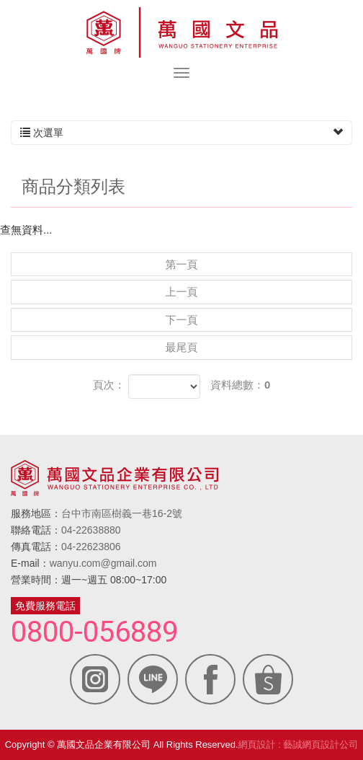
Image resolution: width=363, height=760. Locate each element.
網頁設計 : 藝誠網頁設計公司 (298, 744)
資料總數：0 (240, 385)
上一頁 (182, 292)
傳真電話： (36, 546)
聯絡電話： (36, 530)
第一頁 (182, 264)
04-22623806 (91, 546)
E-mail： (30, 563)
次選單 (181, 132)
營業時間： (36, 580)
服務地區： (36, 513)
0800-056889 (94, 632)
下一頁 (182, 320)
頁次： (109, 385)
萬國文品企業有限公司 (181, 32)
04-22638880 (91, 530)
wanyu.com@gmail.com (103, 563)
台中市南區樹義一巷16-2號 (121, 513)
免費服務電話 (45, 605)
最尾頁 (182, 347)
